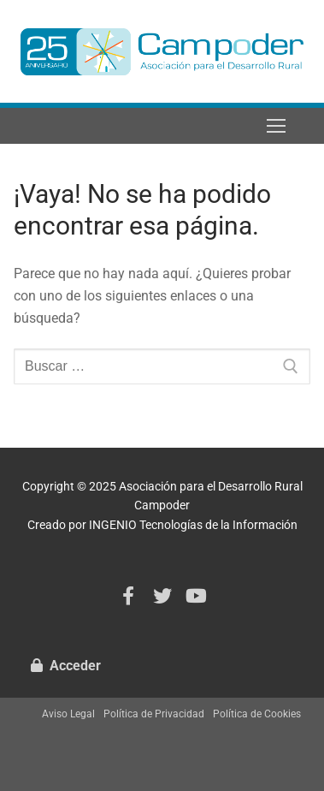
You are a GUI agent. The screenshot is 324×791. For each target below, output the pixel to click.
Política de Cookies (257, 714)
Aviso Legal (68, 714)
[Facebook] (128, 597)
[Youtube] (196, 597)
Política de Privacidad (153, 714)
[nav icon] (276, 126)
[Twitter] (162, 597)
